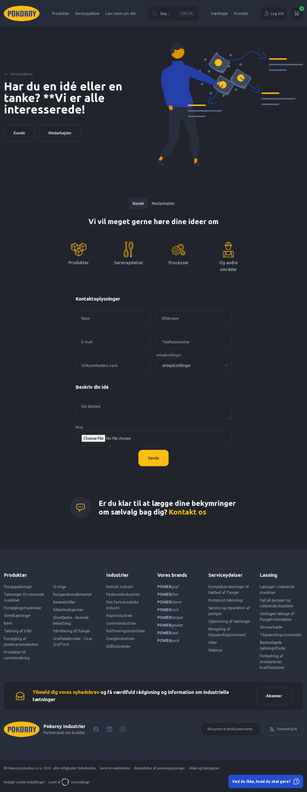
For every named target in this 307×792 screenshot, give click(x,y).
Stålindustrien (118, 646)
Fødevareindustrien (123, 594)
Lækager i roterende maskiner (277, 590)
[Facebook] (96, 729)
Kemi (8, 623)
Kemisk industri (119, 587)
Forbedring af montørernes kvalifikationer (272, 662)
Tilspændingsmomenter (280, 635)
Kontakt (241, 13)
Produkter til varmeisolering (17, 655)
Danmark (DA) (283, 729)
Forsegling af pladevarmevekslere (21, 641)
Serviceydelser (87, 13)
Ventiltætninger (17, 615)
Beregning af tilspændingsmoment (227, 632)
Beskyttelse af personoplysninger (159, 768)
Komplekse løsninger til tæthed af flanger (228, 590)
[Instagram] (123, 729)
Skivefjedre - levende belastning (71, 620)
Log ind (273, 13)
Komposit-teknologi (225, 600)
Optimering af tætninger (229, 621)
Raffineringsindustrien (125, 631)
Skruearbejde (271, 627)
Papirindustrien (119, 615)
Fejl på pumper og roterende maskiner (277, 603)
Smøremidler (64, 602)
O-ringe (59, 587)
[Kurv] (297, 13)
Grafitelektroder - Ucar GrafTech (72, 641)
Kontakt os (187, 512)
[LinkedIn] (109, 729)
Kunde (19, 133)
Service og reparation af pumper (229, 611)
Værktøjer (219, 13)
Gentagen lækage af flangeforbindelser (277, 616)
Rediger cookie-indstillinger (24, 782)
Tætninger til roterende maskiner (24, 597)
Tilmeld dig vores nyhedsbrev (66, 692)
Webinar (215, 650)
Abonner (274, 696)
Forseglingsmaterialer (22, 608)
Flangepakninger (18, 587)
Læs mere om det (121, 13)
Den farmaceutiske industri (122, 605)
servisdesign (75, 782)
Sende (153, 458)
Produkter (60, 13)
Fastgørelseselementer (72, 594)
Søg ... (173, 13)
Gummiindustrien (121, 623)
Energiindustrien (120, 638)
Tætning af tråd (17, 631)
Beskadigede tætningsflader (273, 645)
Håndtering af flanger (71, 631)
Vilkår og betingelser (204, 768)
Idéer (212, 642)
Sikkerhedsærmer (68, 610)
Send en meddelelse (115, 768)
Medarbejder (59, 133)
